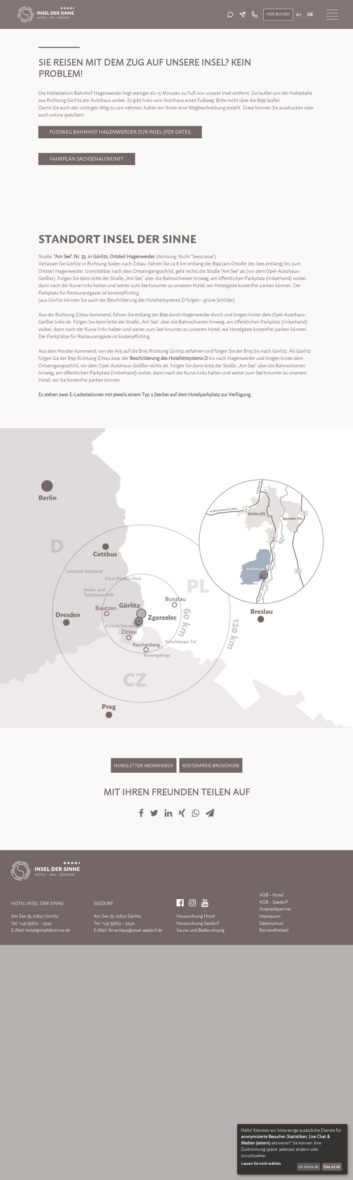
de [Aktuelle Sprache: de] (310, 14)
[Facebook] (180, 1136)
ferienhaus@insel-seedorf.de (135, 1165)
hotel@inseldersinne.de (48, 1165)
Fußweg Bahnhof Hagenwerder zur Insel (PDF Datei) (120, 367)
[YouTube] (204, 1136)
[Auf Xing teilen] (182, 1044)
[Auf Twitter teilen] (154, 1044)
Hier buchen (278, 14)
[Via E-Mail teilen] (210, 1044)
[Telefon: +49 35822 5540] (254, 14)
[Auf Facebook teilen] (141, 1044)
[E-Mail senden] (244, 14)
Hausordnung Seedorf (197, 1158)
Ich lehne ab (308, 1166)
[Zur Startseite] (46, 9)
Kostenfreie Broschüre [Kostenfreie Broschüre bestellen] (210, 1000)
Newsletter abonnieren (143, 1000)
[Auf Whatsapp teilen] (196, 1044)
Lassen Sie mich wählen (261, 1163)
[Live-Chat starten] (232, 14)
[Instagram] (192, 1136)
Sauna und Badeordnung (200, 1165)
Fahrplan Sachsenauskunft (87, 394)
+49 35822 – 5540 (35, 1158)
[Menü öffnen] (332, 14)
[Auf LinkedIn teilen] (169, 1044)
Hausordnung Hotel (195, 1151)
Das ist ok (331, 1166)
